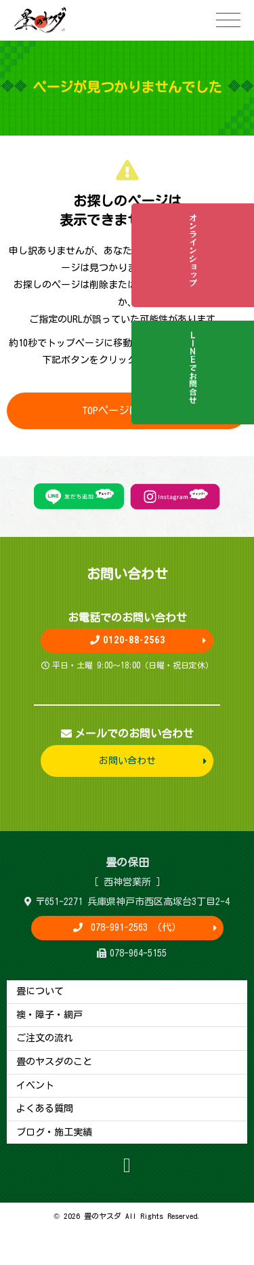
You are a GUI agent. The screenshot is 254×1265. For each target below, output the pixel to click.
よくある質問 (44, 1108)
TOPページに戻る (127, 410)
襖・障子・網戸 (49, 1015)
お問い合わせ (127, 760)
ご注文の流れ (44, 1038)
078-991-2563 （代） (133, 927)
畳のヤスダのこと (54, 1061)
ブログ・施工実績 (54, 1132)
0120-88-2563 (127, 640)
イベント (35, 1085)
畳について (40, 991)
